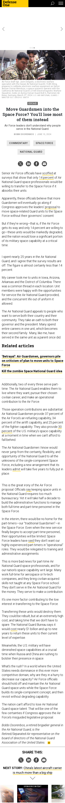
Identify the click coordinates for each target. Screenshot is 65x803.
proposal (51, 188)
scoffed (48, 154)
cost (14, 610)
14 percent (46, 159)
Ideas (32, 84)
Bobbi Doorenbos (24, 115)
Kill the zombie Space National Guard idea (32, 352)
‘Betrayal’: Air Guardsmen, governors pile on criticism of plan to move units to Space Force (32, 342)
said (31, 522)
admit (16, 450)
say (29, 471)
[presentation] (3, 778)
